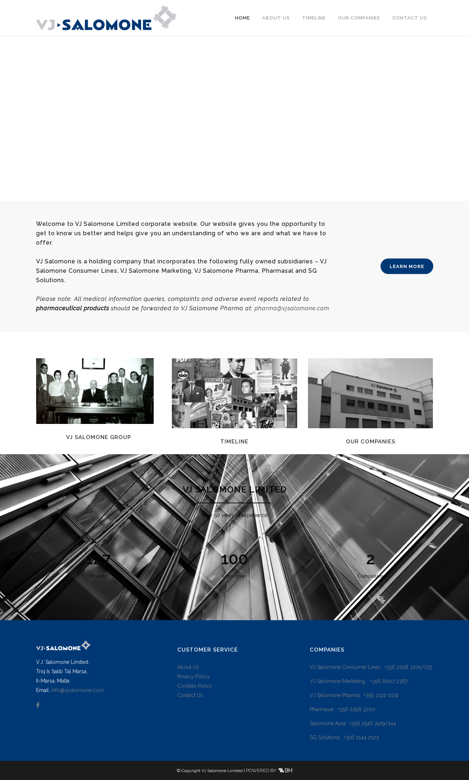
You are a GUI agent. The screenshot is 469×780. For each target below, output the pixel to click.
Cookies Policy (194, 686)
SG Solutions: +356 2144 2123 (344, 737)
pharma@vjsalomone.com (292, 308)
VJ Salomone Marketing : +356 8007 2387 (359, 681)
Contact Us (190, 695)
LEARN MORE (407, 266)
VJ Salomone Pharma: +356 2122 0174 (354, 695)
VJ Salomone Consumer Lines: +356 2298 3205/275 (371, 667)
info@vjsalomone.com (77, 690)
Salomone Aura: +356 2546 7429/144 (353, 723)
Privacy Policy (193, 676)
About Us (188, 667)
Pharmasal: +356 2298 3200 (342, 709)
